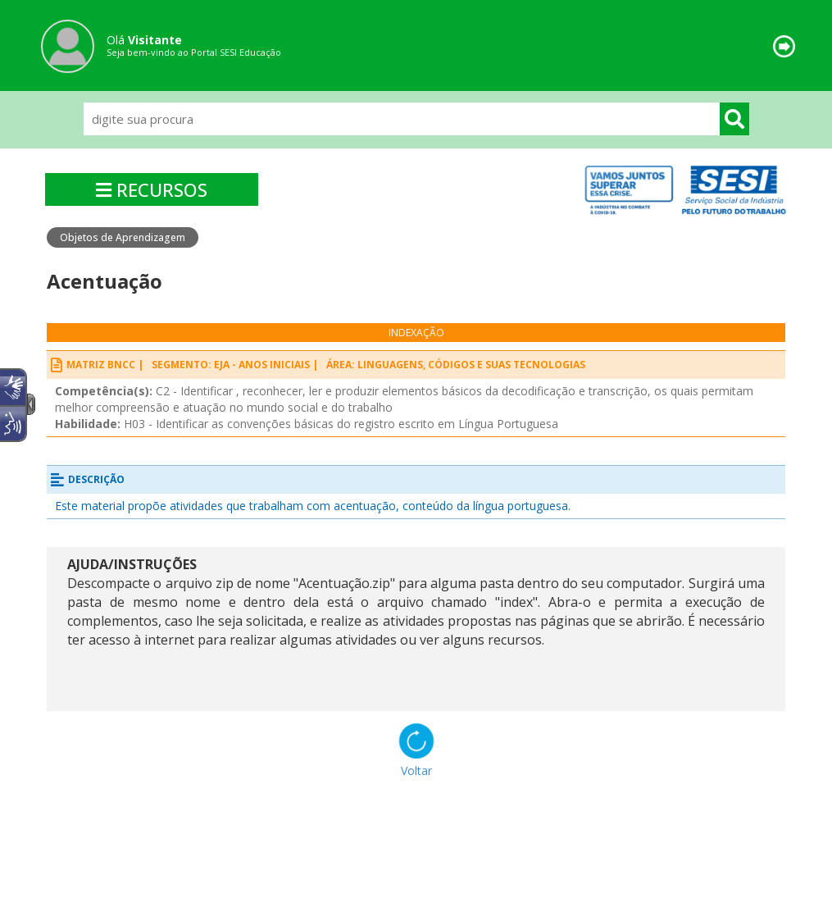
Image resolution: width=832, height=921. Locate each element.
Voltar (416, 770)
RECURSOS (151, 189)
